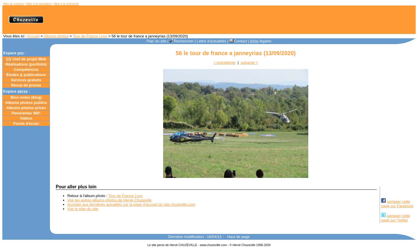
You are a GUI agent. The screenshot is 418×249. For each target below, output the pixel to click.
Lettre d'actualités (211, 41)
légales (260, 41)
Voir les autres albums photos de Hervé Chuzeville (109, 200)
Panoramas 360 (26, 113)
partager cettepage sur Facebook (397, 203)
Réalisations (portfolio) (26, 64)
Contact (238, 41)
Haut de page (238, 236)
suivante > (249, 62)
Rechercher (182, 41)
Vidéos (26, 118)
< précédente (224, 62)
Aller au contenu (13, 4)
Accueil (33, 36)
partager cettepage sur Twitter (395, 218)
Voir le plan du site (82, 209)
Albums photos (56, 36)
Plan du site (156, 41)
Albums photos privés (26, 108)
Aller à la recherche (66, 4)
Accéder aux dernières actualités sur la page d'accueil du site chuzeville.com (131, 204)
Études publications (26, 75)
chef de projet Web (26, 59)
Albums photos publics (26, 102)
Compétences (26, 69)
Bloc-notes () (26, 97)
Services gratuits (26, 80)
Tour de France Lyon (90, 36)
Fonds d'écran (26, 123)
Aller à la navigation (39, 4)
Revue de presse (26, 85)
